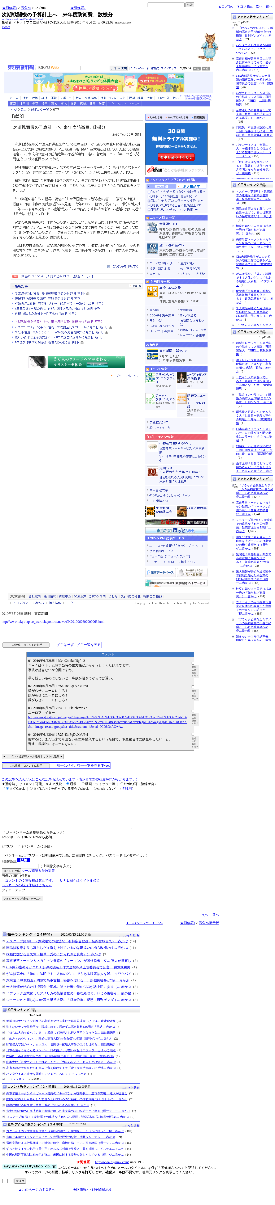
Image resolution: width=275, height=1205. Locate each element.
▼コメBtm (245, 6)
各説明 (127, 788)
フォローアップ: (14, 897)
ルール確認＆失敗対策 (38, 878)
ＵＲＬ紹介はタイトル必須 (80, 888)
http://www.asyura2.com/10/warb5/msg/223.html (22, 19)
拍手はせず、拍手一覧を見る (79, 644)
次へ (259, 6)
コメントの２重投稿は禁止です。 (30, 888)
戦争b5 (26, 8)
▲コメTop (225, 6)
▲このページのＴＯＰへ (144, 930)
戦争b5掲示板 (209, 930)
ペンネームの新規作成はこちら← (27, 892)
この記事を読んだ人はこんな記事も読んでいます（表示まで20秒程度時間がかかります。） (70, 779)
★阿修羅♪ (9, 8)
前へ (269, 6)
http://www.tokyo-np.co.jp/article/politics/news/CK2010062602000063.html (53, 621)
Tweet (6, 27)
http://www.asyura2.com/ (112, 1169)
